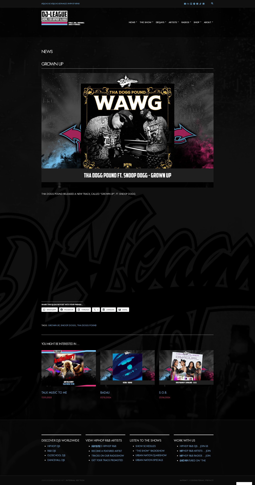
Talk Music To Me (54, 393)
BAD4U (105, 393)
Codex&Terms (196, 480)
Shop (196, 22)
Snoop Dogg (68, 325)
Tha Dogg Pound (87, 325)
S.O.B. (163, 393)
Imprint (184, 480)
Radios (185, 22)
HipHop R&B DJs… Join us (194, 446)
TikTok (200, 4)
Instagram (185, 4)
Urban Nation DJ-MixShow (151, 455)
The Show (145, 22)
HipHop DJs (53, 446)
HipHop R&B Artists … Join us (195, 451)
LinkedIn (203, 4)
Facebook (197, 4)
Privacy (209, 480)
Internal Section (75, 480)
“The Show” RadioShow (150, 451)
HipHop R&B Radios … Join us (195, 456)
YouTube (191, 4)
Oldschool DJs (56, 455)
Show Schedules (146, 446)
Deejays (160, 22)
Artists (173, 22)
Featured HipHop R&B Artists (103, 446)
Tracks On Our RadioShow (107, 455)
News (132, 22)
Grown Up (53, 325)
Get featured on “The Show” (193, 461)
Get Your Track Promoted (107, 460)
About (207, 22)
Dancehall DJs (56, 460)
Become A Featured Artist (106, 451)
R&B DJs (51, 451)
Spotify (194, 4)
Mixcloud (188, 4)
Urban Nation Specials (149, 460)
